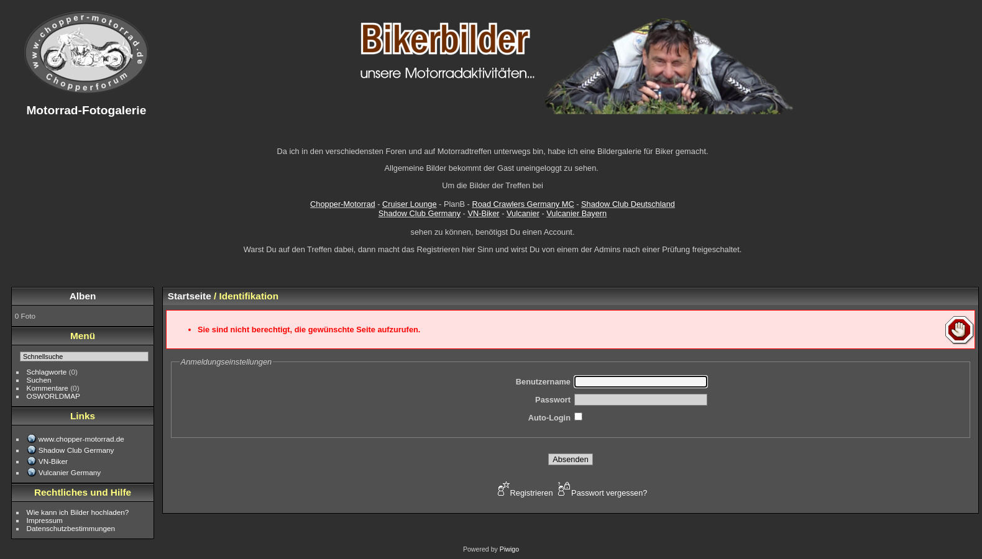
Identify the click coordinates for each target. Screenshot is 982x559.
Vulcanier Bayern (576, 213)
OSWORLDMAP (53, 396)
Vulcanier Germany (70, 472)
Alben (83, 296)
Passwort (553, 399)
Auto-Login (549, 417)
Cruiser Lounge (409, 204)
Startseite (189, 296)
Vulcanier (523, 213)
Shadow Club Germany (420, 213)
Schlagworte (47, 372)
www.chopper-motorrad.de (81, 439)
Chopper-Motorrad (342, 204)
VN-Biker (483, 213)
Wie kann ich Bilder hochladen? (78, 512)
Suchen (39, 380)
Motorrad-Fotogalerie (86, 110)
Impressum (45, 520)
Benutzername (543, 381)
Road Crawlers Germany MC (523, 204)
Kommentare (47, 388)
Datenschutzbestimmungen (71, 528)
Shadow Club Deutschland (628, 204)
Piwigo (509, 549)
